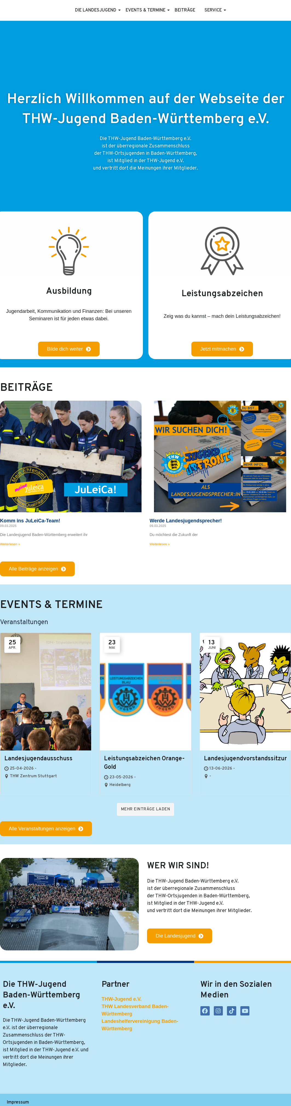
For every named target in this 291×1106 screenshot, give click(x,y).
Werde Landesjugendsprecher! (186, 520)
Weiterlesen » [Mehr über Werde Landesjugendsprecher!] (160, 544)
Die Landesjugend (96, 10)
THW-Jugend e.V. (122, 999)
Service (214, 10)
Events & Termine (146, 10)
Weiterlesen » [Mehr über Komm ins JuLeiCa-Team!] (10, 544)
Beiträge (185, 10)
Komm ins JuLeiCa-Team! (30, 520)
